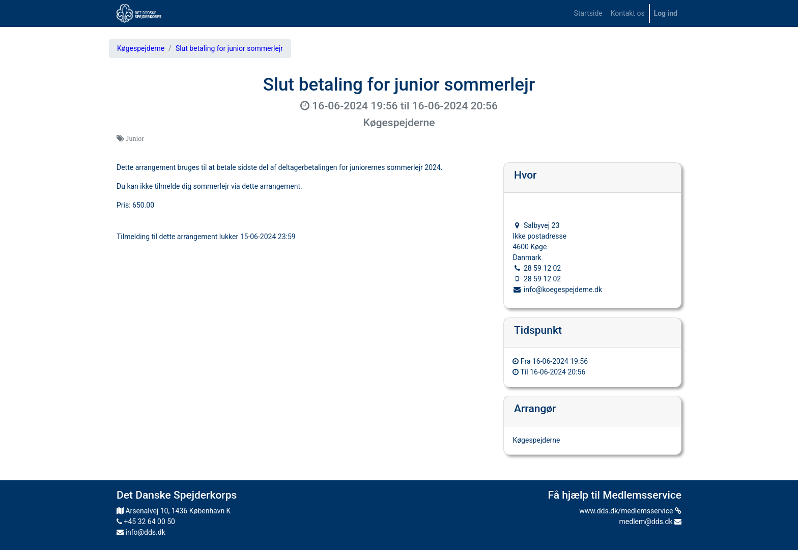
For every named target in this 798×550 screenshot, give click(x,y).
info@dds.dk (141, 532)
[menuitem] (588, 13)
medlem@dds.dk (650, 521)
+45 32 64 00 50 (146, 521)
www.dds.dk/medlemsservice (630, 511)
